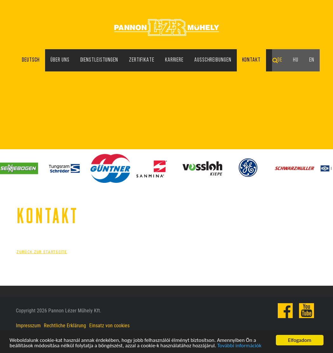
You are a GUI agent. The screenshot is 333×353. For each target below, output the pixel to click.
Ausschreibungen (212, 60)
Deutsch (31, 60)
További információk (239, 346)
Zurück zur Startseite (42, 252)
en (311, 60)
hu (295, 60)
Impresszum (28, 326)
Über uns (59, 60)
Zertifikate (141, 60)
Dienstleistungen (99, 60)
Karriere (174, 60)
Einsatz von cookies (109, 326)
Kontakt (251, 60)
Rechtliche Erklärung (65, 326)
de (279, 60)
